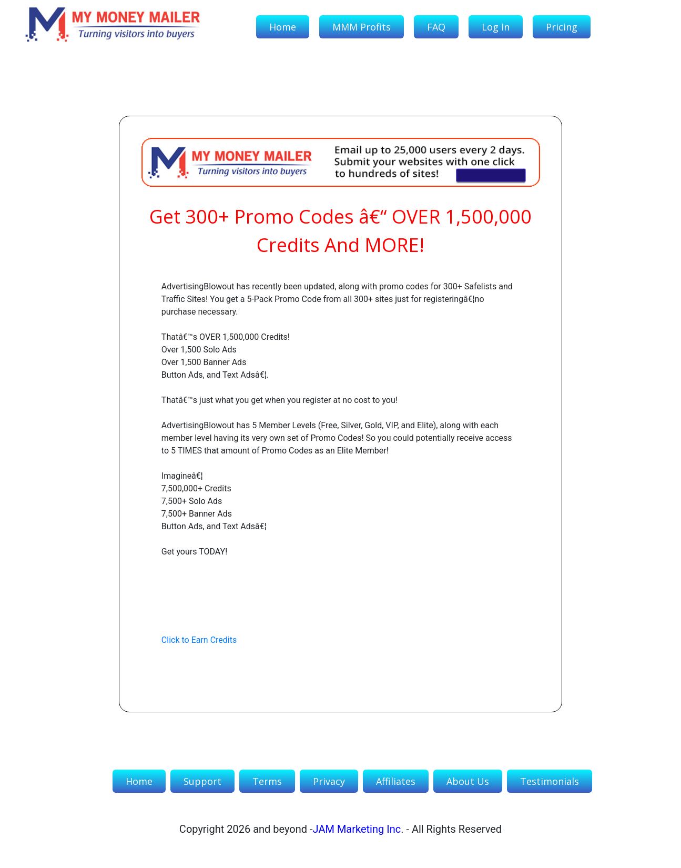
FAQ (436, 27)
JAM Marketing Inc (357, 829)
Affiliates (395, 781)
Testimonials (549, 781)
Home (282, 27)
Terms (267, 781)
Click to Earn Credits (199, 640)
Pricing (561, 27)
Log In (496, 27)
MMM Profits (361, 27)
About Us (467, 781)
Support (202, 781)
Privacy (329, 781)
